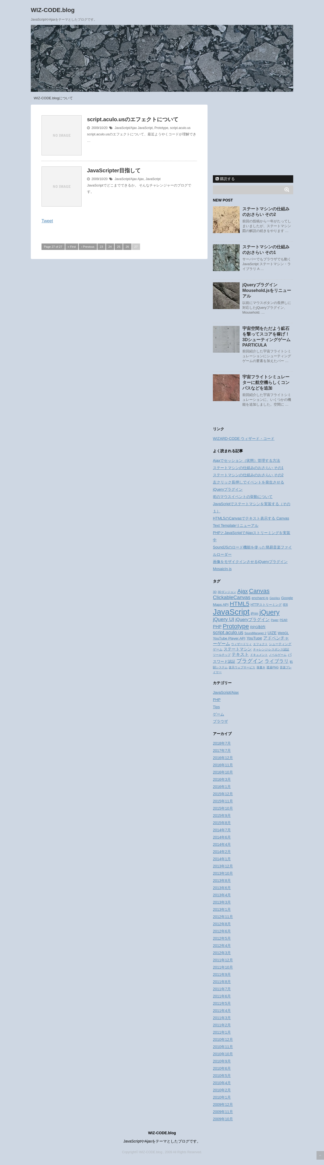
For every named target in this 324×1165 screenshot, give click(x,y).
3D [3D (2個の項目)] (215, 591)
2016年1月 (222, 787)
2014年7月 (222, 830)
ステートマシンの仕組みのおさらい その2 (248, 475)
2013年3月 (222, 902)
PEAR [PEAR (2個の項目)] (284, 620)
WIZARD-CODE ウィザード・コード (243, 438)
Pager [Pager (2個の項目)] (274, 620)
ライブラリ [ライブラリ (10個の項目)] (277, 661)
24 (110, 246)
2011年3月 (222, 1018)
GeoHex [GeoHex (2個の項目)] (274, 598)
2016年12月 (223, 758)
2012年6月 (222, 931)
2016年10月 (223, 772)
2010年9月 (222, 1061)
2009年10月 (223, 1119)
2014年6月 (222, 837)
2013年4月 (222, 895)
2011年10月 (223, 967)
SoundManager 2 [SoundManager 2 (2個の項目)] (255, 633)
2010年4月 (222, 1083)
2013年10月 (223, 873)
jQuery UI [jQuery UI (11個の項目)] (223, 619)
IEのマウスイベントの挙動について (243, 496)
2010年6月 (222, 1068)
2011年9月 (222, 974)
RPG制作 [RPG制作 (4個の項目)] (258, 627)
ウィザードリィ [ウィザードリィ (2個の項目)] (241, 644)
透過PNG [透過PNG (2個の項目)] (272, 667)
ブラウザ (220, 721)
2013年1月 (222, 909)
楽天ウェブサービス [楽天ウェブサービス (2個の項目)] (242, 667)
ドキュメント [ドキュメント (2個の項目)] (259, 654)
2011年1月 (222, 1032)
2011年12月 (223, 960)
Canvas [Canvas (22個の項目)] (259, 590)
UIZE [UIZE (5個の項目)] (272, 633)
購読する (225, 179)
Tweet (47, 221)
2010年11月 (223, 1047)
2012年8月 (222, 924)
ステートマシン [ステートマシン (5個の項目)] (238, 649)
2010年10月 (223, 1054)
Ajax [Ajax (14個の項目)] (242, 591)
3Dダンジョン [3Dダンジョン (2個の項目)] (227, 591)
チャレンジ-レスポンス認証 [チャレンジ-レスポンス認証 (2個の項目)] (271, 649)
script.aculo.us (180, 128)
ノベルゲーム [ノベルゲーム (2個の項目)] (278, 654)
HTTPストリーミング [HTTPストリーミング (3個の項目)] (266, 605)
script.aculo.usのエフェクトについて (132, 119)
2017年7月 (222, 750)
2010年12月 (223, 1039)
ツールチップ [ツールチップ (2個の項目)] (222, 654)
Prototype (161, 128)
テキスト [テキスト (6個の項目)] (240, 654)
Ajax (140, 179)
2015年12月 (223, 794)
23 (101, 246)
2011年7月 (222, 989)
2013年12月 (223, 866)
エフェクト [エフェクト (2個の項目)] (260, 644)
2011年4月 (222, 1010)
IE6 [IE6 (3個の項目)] (285, 605)
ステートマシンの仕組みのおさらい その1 (248, 468)
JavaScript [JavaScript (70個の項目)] (231, 611)
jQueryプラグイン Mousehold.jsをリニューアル (266, 290)
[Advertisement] (253, 138)
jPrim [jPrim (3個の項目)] (254, 613)
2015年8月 (222, 823)
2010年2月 (222, 1090)
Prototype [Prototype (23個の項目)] (236, 626)
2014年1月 (222, 859)
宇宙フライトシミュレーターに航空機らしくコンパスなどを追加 (265, 382)
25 (118, 246)
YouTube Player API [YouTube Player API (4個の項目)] (229, 638)
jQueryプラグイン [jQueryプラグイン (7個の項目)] (252, 619)
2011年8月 (222, 982)
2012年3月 (222, 953)
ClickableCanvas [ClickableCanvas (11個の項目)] (231, 597)
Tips (216, 707)
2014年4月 (222, 844)
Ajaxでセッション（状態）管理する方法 (246, 460)
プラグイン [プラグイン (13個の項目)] (249, 661)
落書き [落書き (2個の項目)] (261, 667)
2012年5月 (222, 938)
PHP (217, 700)
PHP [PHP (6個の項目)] (217, 627)
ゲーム (218, 714)
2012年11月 (223, 917)
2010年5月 (222, 1075)
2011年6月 (222, 996)
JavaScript (145, 128)
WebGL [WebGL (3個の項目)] (283, 633)
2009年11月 (223, 1112)
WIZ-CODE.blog (53, 10)
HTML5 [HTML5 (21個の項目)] (239, 603)
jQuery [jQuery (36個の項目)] (269, 612)
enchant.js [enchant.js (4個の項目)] (260, 598)
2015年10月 (223, 808)
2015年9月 (222, 815)
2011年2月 (222, 1025)
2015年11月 (223, 801)
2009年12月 (223, 1104)
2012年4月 (222, 945)
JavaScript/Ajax (126, 128)
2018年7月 (222, 743)
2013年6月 (222, 888)
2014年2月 (222, 852)
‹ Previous (88, 246)
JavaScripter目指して (114, 170)
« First (72, 246)
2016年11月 (223, 765)
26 (127, 246)
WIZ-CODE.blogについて (53, 98)
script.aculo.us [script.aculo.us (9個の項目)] (228, 632)
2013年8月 (222, 880)
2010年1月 (222, 1097)
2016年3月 (222, 779)
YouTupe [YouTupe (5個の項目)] (254, 638)
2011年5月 (222, 1003)
